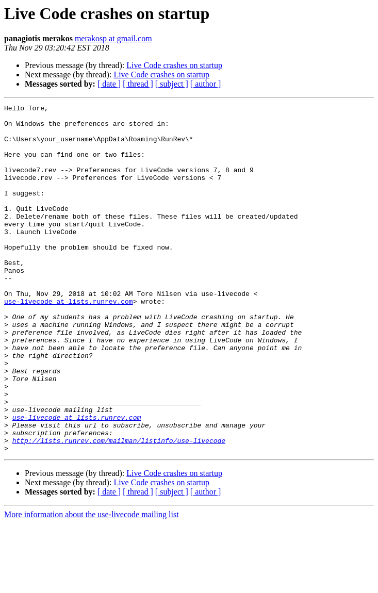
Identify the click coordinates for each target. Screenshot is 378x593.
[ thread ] (138, 83)
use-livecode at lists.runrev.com (68, 341)
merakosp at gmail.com (113, 38)
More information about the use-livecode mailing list (91, 584)
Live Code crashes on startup (174, 65)
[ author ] (205, 83)
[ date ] (109, 83)
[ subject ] (171, 83)
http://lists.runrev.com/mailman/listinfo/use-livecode (118, 508)
